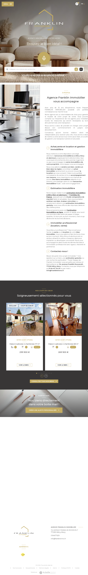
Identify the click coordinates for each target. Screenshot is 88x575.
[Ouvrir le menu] (8, 4)
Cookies (77, 568)
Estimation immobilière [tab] (63, 188)
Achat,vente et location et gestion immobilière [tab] (68, 148)
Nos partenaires (30, 568)
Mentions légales (44, 568)
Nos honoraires (17, 568)
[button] (46, 375)
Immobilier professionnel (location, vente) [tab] (64, 224)
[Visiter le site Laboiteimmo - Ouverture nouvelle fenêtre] (47, 572)
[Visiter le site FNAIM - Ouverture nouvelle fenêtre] (23, 554)
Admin (55, 568)
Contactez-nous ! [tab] (59, 251)
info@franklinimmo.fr (58, 539)
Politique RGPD (66, 568)
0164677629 (55, 535)
